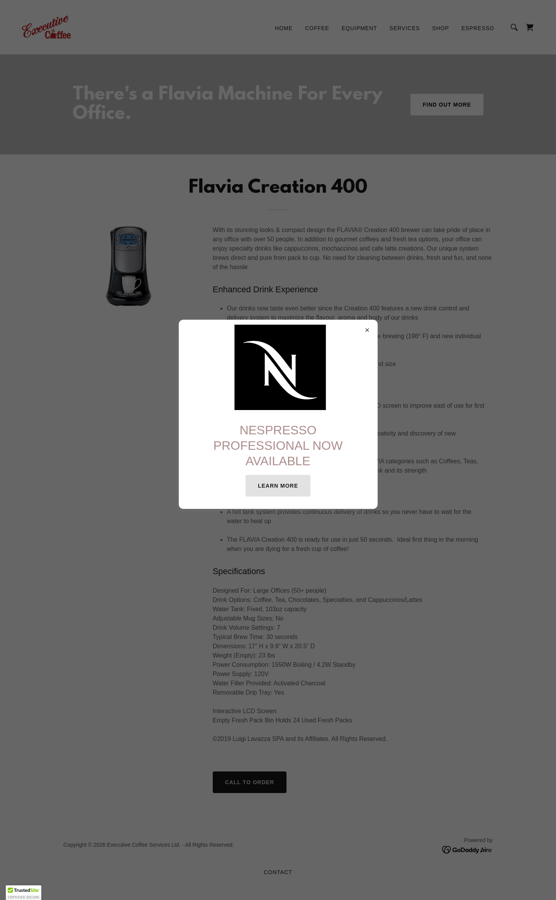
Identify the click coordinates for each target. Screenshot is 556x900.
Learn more (278, 486)
